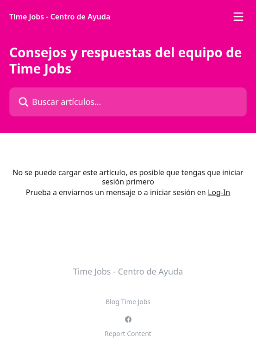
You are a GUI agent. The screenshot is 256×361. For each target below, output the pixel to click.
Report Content (128, 333)
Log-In (219, 192)
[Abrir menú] (238, 16)
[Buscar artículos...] (128, 101)
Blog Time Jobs (128, 301)
